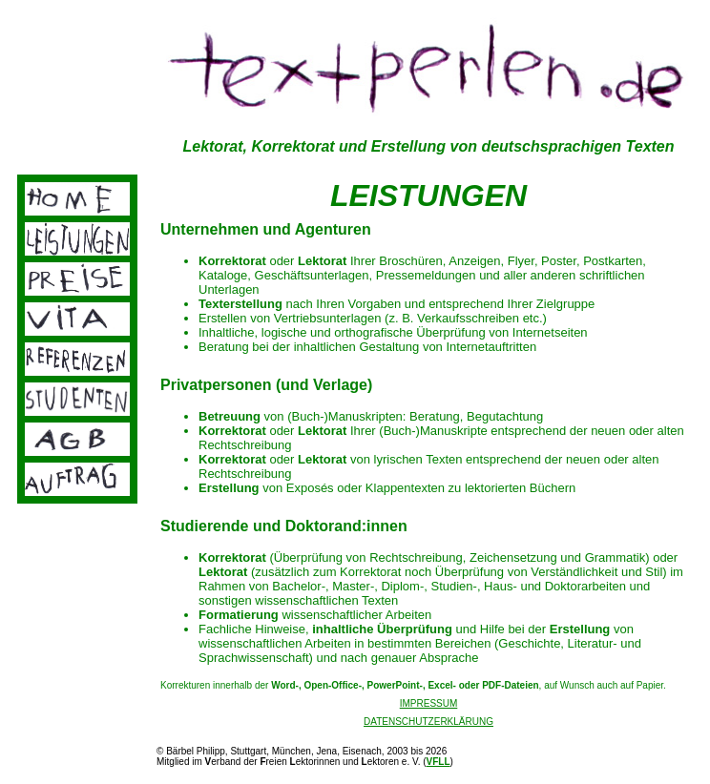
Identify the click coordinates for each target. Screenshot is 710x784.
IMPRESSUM (429, 703)
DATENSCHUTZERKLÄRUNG (428, 721)
